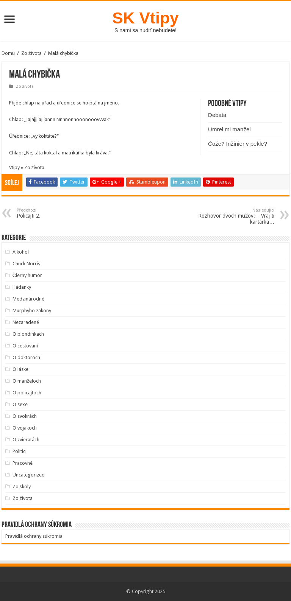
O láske (20, 369)
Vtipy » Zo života (27, 167)
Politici (20, 451)
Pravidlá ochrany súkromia (34, 536)
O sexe (20, 404)
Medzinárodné (28, 299)
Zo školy (22, 486)
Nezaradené (26, 322)
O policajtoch (27, 392)
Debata (217, 115)
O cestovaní (25, 346)
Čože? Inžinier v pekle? (237, 143)
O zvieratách (26, 439)
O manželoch (27, 381)
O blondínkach (28, 334)
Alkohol (21, 252)
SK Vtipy (145, 18)
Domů (8, 53)
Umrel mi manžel (229, 129)
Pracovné (23, 463)
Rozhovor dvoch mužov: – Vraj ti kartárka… (235, 216)
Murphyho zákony (32, 310)
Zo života (31, 53)
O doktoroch (26, 357)
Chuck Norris (26, 263)
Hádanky (22, 287)
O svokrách (25, 416)
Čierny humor (27, 275)
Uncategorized (29, 475)
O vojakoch (25, 428)
